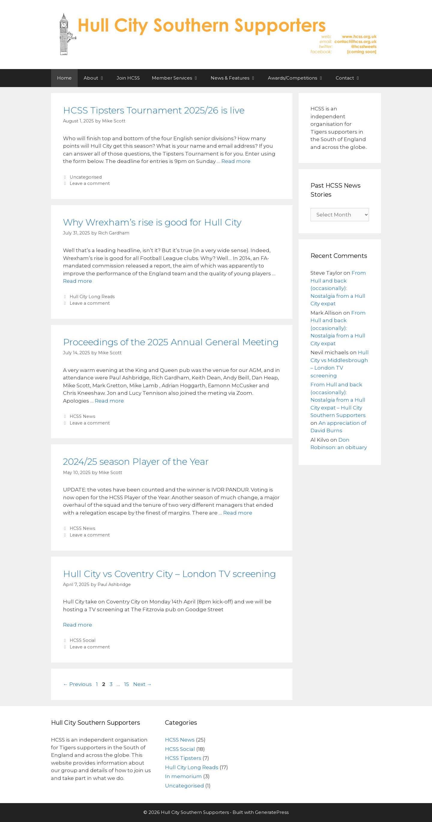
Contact (351, 78)
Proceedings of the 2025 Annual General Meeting (171, 342)
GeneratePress (272, 812)
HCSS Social (82, 640)
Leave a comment (90, 183)
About (97, 78)
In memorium (183, 776)
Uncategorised (86, 177)
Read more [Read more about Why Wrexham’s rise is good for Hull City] (77, 281)
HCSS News (82, 416)
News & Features (236, 78)
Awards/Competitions (299, 78)
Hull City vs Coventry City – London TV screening (169, 573)
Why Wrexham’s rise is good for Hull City (152, 222)
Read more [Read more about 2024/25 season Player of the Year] (237, 513)
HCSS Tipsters (183, 758)
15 (127, 684)
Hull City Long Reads (92, 296)
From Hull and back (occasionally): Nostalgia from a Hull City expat (338, 288)
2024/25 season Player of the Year (136, 461)
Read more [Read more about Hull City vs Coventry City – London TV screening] (77, 625)
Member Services (178, 78)
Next (142, 684)
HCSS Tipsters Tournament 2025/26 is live (153, 110)
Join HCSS (128, 78)
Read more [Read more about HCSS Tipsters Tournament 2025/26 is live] (235, 161)
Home (64, 78)
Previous (77, 684)
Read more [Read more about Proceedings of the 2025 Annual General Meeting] (109, 401)
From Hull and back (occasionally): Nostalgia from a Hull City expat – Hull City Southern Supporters (338, 400)
